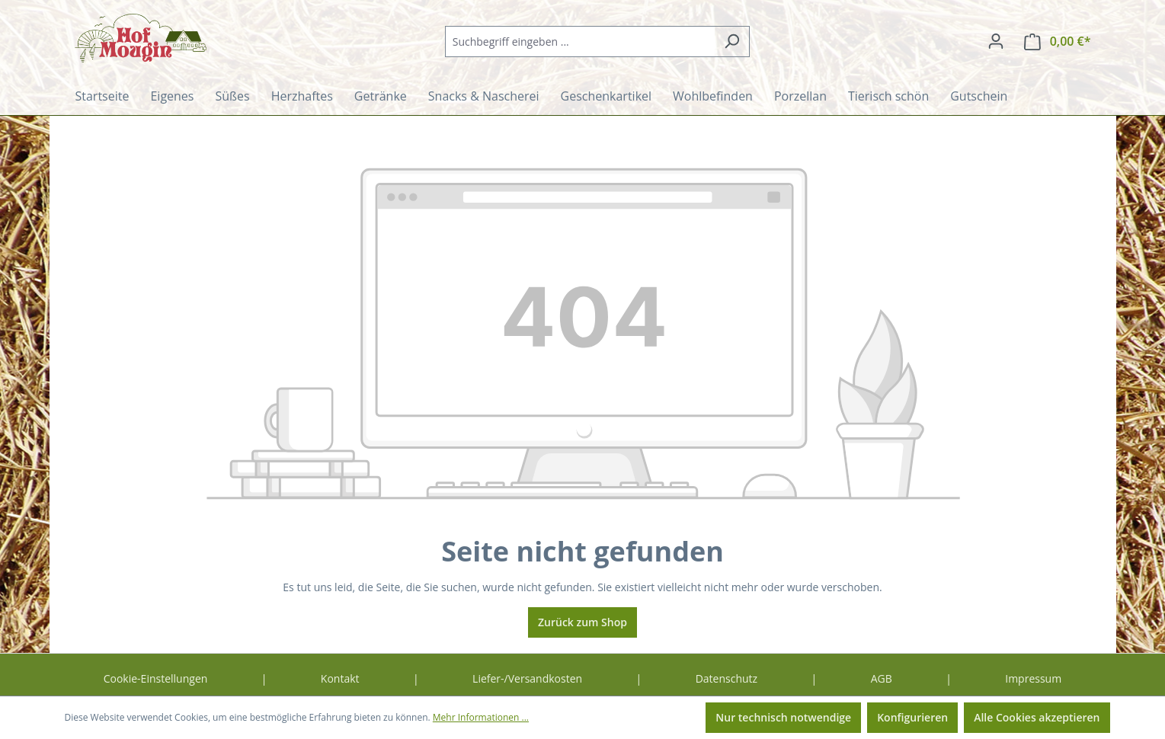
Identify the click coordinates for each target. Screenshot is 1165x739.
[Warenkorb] (1057, 41)
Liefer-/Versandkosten (527, 678)
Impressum (1033, 678)
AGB (881, 678)
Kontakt (340, 678)
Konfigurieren (912, 717)
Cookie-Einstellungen (156, 678)
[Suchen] (732, 41)
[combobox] (580, 41)
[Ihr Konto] (996, 41)
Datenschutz (726, 678)
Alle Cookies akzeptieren (1036, 717)
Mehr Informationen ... (481, 717)
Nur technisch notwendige (783, 717)
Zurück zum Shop (582, 622)
